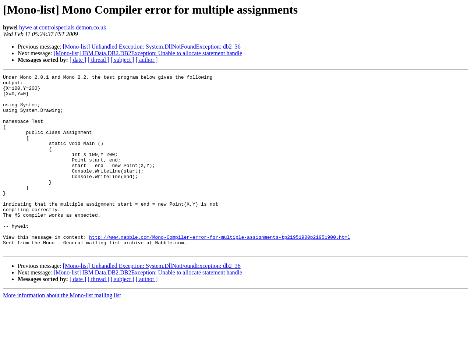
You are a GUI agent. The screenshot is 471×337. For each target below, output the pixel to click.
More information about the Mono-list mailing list (62, 330)
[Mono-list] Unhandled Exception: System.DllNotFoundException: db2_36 (152, 46)
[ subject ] (122, 60)
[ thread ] (98, 60)
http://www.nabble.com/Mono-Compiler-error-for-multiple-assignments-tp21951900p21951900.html (219, 270)
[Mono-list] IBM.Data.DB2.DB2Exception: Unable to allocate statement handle (148, 53)
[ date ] (78, 60)
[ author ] (147, 60)
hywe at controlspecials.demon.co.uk (62, 27)
